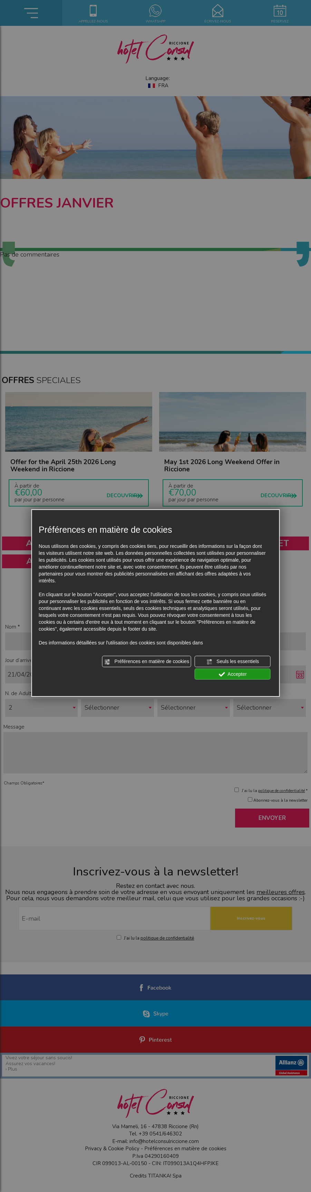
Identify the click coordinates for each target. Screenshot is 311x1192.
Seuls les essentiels (232, 662)
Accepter (232, 674)
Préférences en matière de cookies (146, 662)
